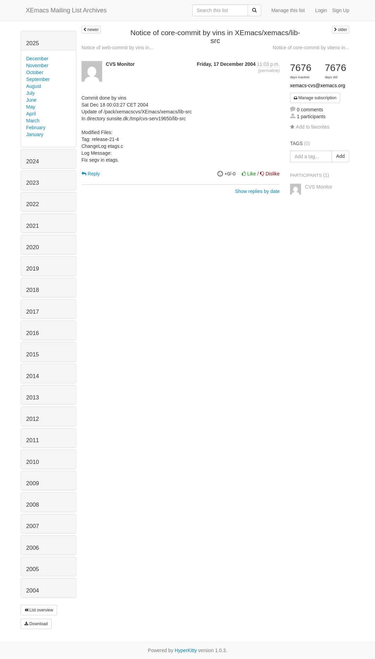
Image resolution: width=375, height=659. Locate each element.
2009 (32, 483)
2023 (32, 183)
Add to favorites (309, 127)
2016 (32, 333)
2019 (32, 268)
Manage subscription (315, 97)
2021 (32, 226)
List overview (38, 610)
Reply (91, 173)
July (30, 93)
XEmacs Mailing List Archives (66, 10)
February (35, 127)
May (30, 107)
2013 (32, 397)
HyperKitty (186, 650)
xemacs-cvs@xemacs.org (317, 85)
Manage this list (288, 10)
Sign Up (340, 10)
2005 (32, 569)
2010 (32, 462)
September (38, 79)
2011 (32, 440)
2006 (32, 548)
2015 (32, 354)
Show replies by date (257, 191)
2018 (32, 290)
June (31, 100)
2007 (32, 526)
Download (36, 623)
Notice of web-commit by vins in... (117, 47)
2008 (32, 504)
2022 (32, 204)
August (33, 86)
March (33, 120)
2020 (32, 247)
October (34, 72)
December (37, 58)
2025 (32, 43)
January (34, 134)
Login (321, 10)
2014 (32, 376)
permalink (268, 70)
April (31, 113)
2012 (32, 419)
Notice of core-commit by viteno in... (310, 47)
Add (340, 156)
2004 (32, 590)
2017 (32, 311)
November (37, 65)
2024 (32, 161)
